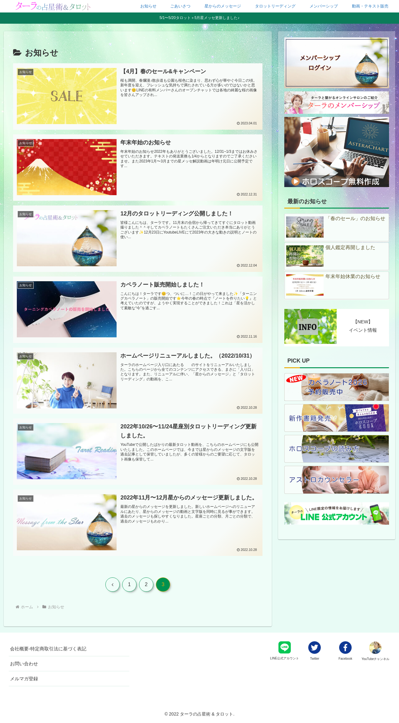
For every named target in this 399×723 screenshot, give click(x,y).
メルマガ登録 (24, 678)
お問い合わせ (24, 663)
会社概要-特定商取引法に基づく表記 (48, 648)
